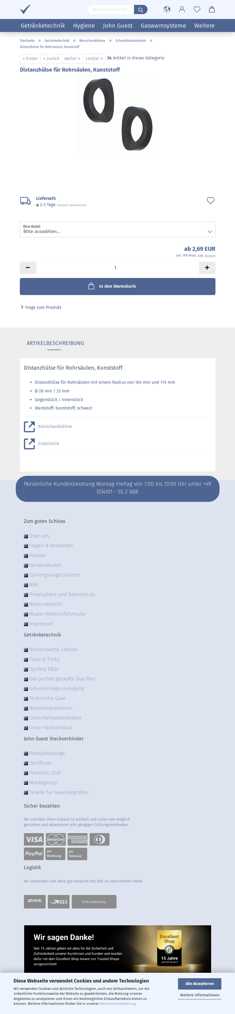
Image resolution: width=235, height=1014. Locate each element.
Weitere (204, 25)
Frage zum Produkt (43, 307)
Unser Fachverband (50, 728)
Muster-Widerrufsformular (57, 614)
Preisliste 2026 (45, 773)
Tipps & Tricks (44, 659)
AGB (33, 585)
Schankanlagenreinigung (56, 689)
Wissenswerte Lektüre (53, 649)
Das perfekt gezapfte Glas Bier (62, 679)
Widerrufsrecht (45, 604)
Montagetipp (43, 783)
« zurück (51, 58)
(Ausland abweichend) (72, 205)
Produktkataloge (47, 753)
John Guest (118, 25)
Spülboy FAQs (43, 669)
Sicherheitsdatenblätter (55, 718)
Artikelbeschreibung (54, 343)
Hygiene (84, 25)
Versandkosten (45, 565)
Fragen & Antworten (51, 546)
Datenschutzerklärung (118, 1004)
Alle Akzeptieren (200, 983)
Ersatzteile (48, 443)
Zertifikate (40, 763)
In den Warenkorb (111, 286)
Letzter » (94, 58)
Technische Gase (47, 698)
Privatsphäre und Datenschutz (62, 594)
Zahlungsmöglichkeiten (54, 575)
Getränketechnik (43, 25)
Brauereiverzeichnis (51, 708)
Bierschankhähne (55, 426)
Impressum (41, 624)
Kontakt (37, 555)
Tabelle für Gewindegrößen (59, 792)
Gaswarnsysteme (163, 25)
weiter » (72, 58)
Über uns (39, 536)
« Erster (30, 58)
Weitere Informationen (200, 995)
